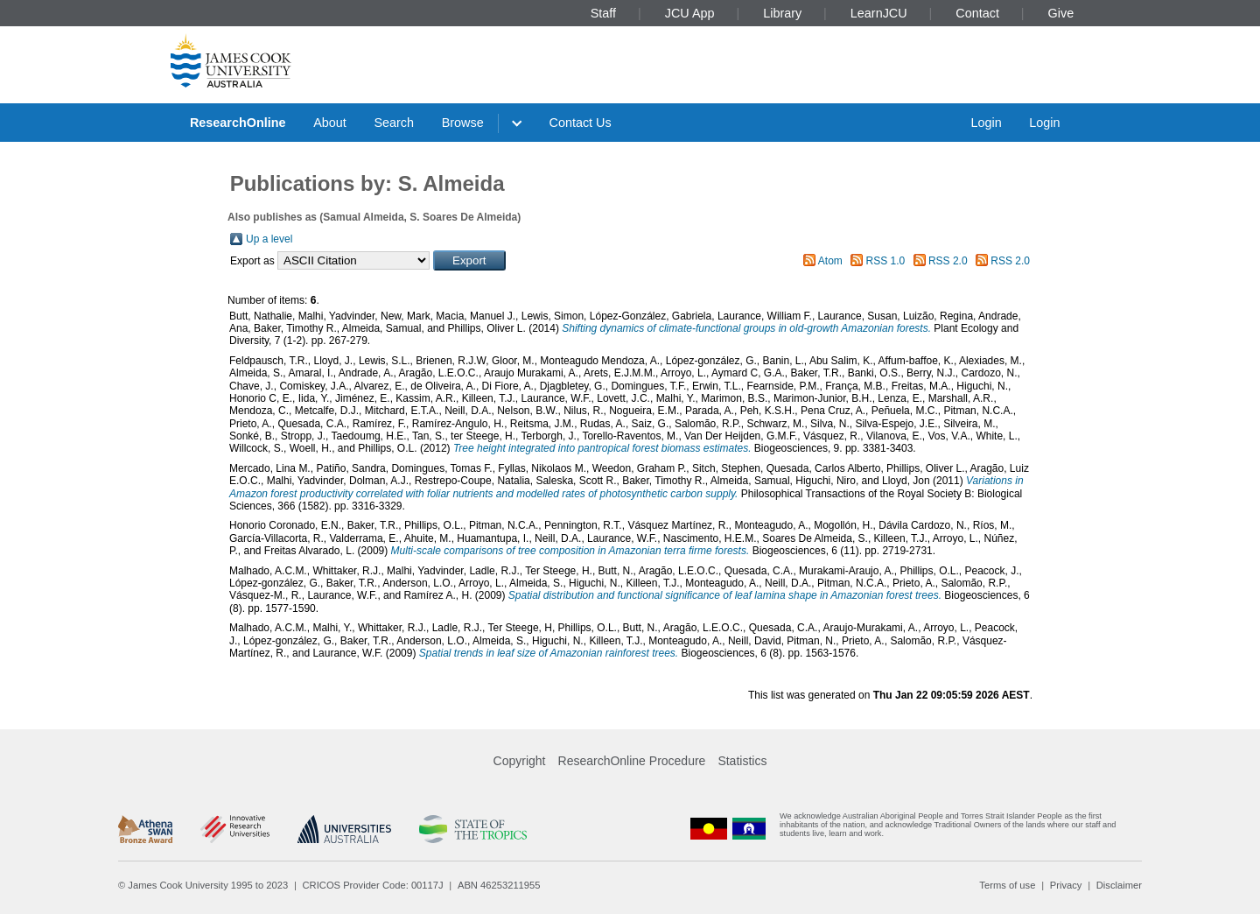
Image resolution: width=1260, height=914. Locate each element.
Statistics (742, 761)
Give (1061, 13)
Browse (463, 123)
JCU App (690, 13)
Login (985, 123)
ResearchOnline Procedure (632, 761)
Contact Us (581, 123)
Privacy (1066, 885)
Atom (830, 261)
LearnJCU (878, 13)
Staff (603, 13)
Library (782, 13)
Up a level (269, 239)
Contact (977, 13)
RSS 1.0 (886, 261)
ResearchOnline (238, 123)
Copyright (520, 761)
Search (394, 123)
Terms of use (1007, 885)
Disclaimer (1119, 885)
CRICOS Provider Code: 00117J (373, 885)
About (329, 123)
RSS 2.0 (948, 261)
